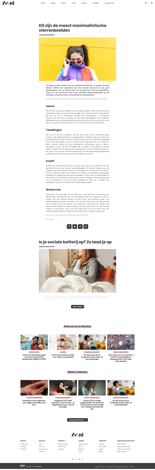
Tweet (74, 226)
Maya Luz (75, 34)
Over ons (104, 466)
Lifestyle (84, 3)
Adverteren (111, 466)
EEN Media (39, 466)
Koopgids (96, 3)
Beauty (53, 3)
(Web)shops (62, 446)
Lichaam (41, 451)
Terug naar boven (76, 422)
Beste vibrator (121, 444)
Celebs (101, 449)
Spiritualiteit (102, 446)
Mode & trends (63, 444)
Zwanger (23, 446)
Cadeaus (61, 449)
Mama (43, 3)
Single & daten (83, 444)
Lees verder (78, 307)
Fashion (63, 3)
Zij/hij (80, 446)
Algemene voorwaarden (121, 466)
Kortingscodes (109, 3)
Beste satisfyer (122, 451)
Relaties (81, 449)
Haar (40, 444)
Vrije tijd (101, 444)
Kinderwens (24, 444)
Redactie (97, 466)
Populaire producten (126, 441)
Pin (80, 226)
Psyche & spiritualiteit (46, 35)
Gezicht (41, 446)
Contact (131, 466)
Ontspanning (43, 449)
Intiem (81, 451)
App (85, 226)
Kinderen (23, 449)
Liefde (74, 3)
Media (101, 451)
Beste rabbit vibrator (123, 446)
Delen (69, 226)
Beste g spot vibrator (123, 449)
